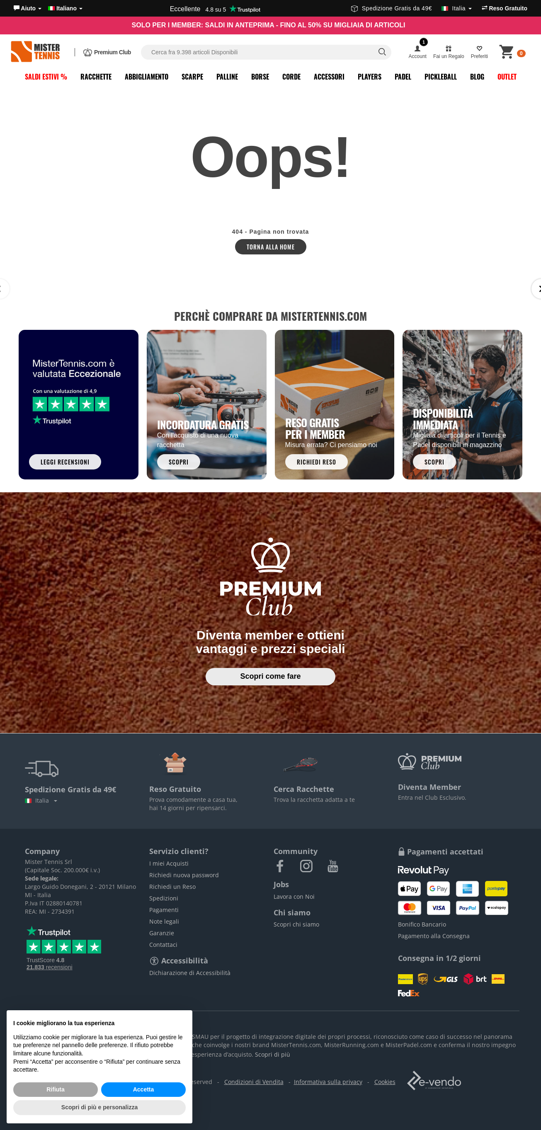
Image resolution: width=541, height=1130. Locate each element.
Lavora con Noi (294, 896)
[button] (27, 8)
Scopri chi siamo (296, 924)
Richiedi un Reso (172, 886)
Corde (291, 77)
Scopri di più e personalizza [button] (99, 1107)
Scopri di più (272, 1054)
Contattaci (163, 945)
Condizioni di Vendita (254, 1082)
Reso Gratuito (504, 8)
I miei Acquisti (169, 863)
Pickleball (441, 77)
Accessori (329, 77)
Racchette (96, 77)
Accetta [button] (143, 1089)
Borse (260, 77)
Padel (403, 77)
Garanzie (161, 933)
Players (369, 77)
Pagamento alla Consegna (434, 936)
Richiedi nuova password (184, 875)
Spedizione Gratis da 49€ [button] (411, 8)
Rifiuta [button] (55, 1089)
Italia (41, 800)
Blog (477, 77)
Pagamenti (164, 910)
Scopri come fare (270, 676)
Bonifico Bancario (422, 924)
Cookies (384, 1082)
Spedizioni (163, 898)
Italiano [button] (65, 8)
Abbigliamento (146, 77)
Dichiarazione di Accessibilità (189, 973)
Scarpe (192, 77)
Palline (227, 77)
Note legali (164, 921)
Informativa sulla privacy (328, 1082)
